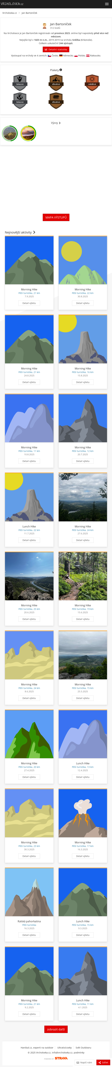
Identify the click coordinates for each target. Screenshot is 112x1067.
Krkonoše (86, 39)
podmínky (79, 1052)
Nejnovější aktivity (20, 232)
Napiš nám (84, 1062)
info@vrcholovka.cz (62, 1052)
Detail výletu (29, 303)
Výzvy (56, 123)
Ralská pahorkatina (29, 921)
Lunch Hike (29, 526)
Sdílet (103, 1062)
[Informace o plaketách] (60, 70)
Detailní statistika (56, 49)
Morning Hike (29, 289)
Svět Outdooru (83, 1047)
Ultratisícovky (64, 1047)
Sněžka (76, 39)
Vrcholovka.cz (9, 12)
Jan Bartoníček (29, 12)
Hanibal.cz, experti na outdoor (37, 1047)
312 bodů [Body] (55, 28)
